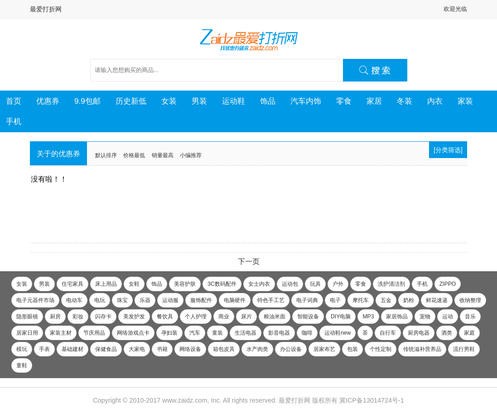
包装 (352, 349)
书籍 (162, 349)
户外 (338, 284)
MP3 (368, 316)
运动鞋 (233, 101)
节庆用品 (94, 333)
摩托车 (360, 300)
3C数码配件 (221, 284)
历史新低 (131, 101)
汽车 (194, 333)
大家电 (137, 349)
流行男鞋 (464, 349)
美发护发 (134, 316)
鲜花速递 (437, 300)
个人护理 (196, 316)
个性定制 (380, 349)
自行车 (388, 333)
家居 (374, 101)
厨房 (55, 316)
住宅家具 (72, 284)
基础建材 (72, 349)
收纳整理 (470, 300)
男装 (199, 101)
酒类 (446, 333)
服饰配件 (201, 300)
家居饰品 (397, 316)
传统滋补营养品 (422, 349)
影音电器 (279, 333)
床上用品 (106, 284)
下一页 (249, 261)
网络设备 (190, 349)
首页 (13, 101)
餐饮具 (165, 316)
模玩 (21, 349)
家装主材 (61, 333)
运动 (447, 316)
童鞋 (21, 365)
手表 (44, 349)
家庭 (469, 333)
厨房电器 (418, 333)
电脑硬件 (235, 300)
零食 (344, 101)
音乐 (470, 316)
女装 (169, 101)
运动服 (170, 300)
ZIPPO (447, 284)
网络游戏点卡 (133, 333)
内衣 (435, 101)
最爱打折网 (46, 9)
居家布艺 (324, 349)
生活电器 (245, 333)
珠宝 (122, 300)
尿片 (246, 316)
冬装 (404, 101)
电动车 (74, 300)
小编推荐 (191, 155)
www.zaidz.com (184, 400)
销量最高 (163, 155)
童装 (217, 333)
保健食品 (106, 349)
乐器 (145, 300)
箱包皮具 (224, 349)
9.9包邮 (87, 101)
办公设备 (291, 349)
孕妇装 (169, 333)
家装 (465, 101)
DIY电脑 (341, 316)
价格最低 (134, 155)
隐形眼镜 (27, 316)
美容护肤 (185, 284)
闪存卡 (103, 316)
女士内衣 (259, 284)
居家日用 (27, 333)
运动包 (290, 284)
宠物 (425, 316)
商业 (223, 316)
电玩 (99, 300)
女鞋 (134, 284)
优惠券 (47, 101)
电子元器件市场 (35, 300)
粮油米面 (274, 316)
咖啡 (307, 333)
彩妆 (77, 316)
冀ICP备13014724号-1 (371, 400)
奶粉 (408, 300)
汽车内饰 (305, 101)
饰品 (267, 101)
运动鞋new (337, 333)
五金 (386, 300)
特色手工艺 (271, 300)
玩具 (315, 284)
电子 (335, 300)
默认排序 (106, 155)
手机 (13, 121)
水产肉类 (257, 349)
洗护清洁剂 (391, 284)
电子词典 (307, 300)
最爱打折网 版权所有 (308, 400)
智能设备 (308, 316)
